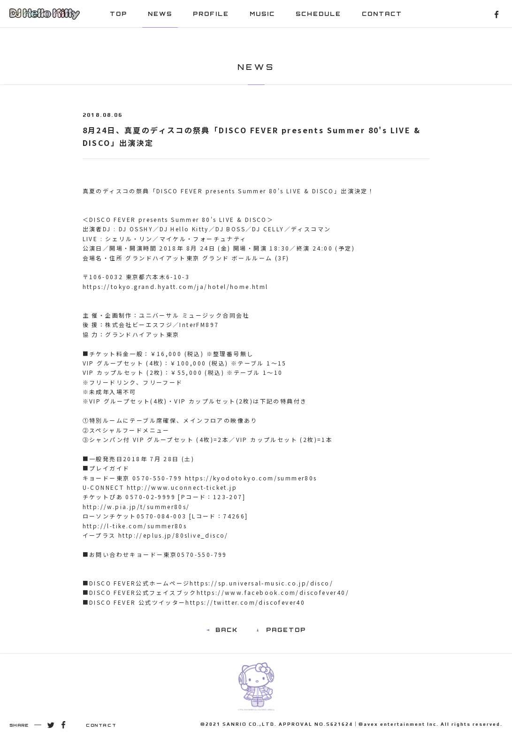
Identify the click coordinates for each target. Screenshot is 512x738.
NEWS (160, 13)
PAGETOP (286, 629)
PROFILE (211, 13)
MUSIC (262, 13)
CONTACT (382, 13)
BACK (226, 629)
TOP (118, 13)
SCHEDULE (318, 13)
